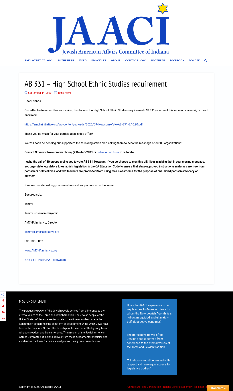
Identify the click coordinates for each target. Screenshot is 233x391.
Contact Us (133, 386)
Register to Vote (203, 386)
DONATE (194, 60)
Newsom (60, 260)
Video (83, 60)
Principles (98, 60)
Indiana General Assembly (178, 386)
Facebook (177, 60)
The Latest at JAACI (39, 60)
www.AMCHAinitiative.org (41, 250)
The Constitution (151, 386)
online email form (108, 152)
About (116, 60)
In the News (66, 60)
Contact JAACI (136, 60)
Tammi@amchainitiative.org (42, 232)
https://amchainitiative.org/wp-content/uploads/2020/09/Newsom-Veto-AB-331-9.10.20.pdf (84, 124)
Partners (158, 60)
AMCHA (45, 260)
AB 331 (31, 260)
